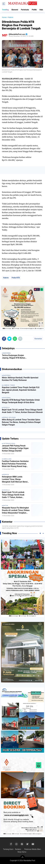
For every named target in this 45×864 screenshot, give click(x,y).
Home (4, 17)
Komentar (38, 339)
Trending (5, 10)
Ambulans (7, 459)
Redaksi (18, 849)
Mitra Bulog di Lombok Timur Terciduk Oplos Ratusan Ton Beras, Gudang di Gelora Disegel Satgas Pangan (21, 422)
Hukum (42, 10)
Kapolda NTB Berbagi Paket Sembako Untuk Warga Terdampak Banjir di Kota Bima (21, 401)
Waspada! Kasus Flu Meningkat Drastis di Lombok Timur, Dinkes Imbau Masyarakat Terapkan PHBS (16, 510)
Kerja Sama (22, 852)
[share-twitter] (9, 339)
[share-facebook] (4, 339)
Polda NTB (16, 278)
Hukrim (6, 278)
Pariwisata (25, 10)
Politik (34, 10)
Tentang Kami (8, 849)
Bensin (6, 474)
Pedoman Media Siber (32, 849)
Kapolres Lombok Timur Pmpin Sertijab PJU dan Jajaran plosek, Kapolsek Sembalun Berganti (20, 390)
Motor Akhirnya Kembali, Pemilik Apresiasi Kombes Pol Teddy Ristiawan (20, 378)
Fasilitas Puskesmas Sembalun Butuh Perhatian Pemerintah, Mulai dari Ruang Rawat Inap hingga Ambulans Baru (15, 464)
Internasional (9, 443)
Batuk (5, 505)
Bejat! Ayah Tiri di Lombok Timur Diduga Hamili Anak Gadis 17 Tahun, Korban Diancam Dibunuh (22, 411)
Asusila (6, 490)
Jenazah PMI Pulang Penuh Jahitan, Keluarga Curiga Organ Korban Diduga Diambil (15, 448)
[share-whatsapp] (15, 339)
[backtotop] (22, 857)
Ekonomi (15, 10)
